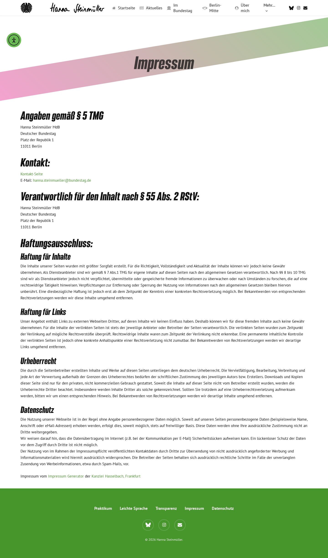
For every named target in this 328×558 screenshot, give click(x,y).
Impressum (194, 508)
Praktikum (103, 508)
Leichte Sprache (134, 508)
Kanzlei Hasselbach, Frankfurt (116, 476)
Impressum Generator (66, 476)
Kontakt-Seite (31, 173)
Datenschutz (223, 508)
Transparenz (166, 508)
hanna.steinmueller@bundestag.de (62, 180)
